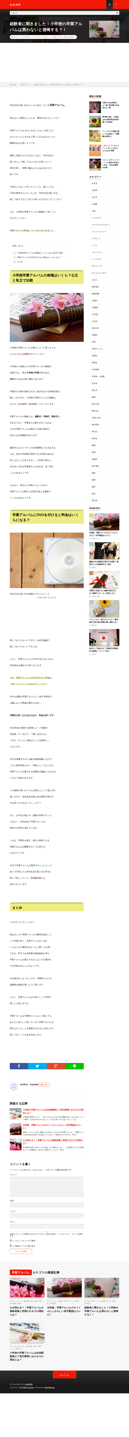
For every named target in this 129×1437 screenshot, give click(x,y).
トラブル (19, 1301)
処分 (34, 1346)
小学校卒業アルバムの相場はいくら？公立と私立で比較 (38, 253)
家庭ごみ (19, 1348)
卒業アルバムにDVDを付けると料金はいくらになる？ (37, 257)
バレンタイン (97, 251)
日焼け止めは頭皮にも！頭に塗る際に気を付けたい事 (110, 105)
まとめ (18, 262)
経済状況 (71, 37)
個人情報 (29, 1346)
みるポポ (28, 1384)
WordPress (50, 1388)
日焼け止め (96, 414)
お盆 (93, 210)
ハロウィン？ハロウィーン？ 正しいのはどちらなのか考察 (110, 148)
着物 (93, 441)
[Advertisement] (64, 62)
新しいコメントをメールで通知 (22, 1241)
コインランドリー (99, 231)
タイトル (52, 1301)
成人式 (94, 387)
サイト (12, 1222)
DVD (39, 37)
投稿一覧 (43, 1085)
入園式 (94, 298)
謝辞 (93, 468)
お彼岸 (94, 190)
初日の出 (95, 326)
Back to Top (64, 1375)
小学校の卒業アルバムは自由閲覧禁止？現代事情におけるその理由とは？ (27, 1356)
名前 (12, 1201)
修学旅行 (95, 285)
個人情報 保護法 (37, 1301)
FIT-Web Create (27, 1388)
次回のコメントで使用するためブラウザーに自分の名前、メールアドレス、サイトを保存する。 (46, 1235)
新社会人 (95, 407)
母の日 (94, 427)
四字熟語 (53, 1303)
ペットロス (96, 258)
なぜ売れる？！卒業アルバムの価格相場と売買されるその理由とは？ (27, 1311)
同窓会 (94, 359)
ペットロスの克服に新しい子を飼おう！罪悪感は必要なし (110, 133)
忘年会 (94, 380)
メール (13, 1211)
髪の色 (94, 495)
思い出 (60, 37)
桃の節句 (95, 420)
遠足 (93, 488)
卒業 (93, 339)
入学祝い (95, 312)
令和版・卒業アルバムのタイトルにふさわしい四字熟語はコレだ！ (64, 1311)
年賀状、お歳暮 (98, 373)
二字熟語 (60, 1301)
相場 (65, 37)
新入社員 (95, 400)
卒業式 (94, 353)
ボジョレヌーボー (99, 271)
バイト (94, 244)
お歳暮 (94, 204)
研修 (93, 447)
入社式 (94, 319)
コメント (13, 1175)
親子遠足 (95, 461)
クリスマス (96, 217)
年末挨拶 (95, 366)
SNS (13, 1301)
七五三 (94, 278)
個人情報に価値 (15, 1303)
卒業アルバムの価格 (49, 37)
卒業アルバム (29, 37)
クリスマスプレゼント (101, 224)
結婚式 (94, 454)
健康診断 (95, 292)
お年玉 (94, 183)
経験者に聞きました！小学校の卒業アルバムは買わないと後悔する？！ (101, 1311)
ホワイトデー (97, 265)
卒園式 (94, 332)
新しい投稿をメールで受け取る (22, 1246)
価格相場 (26, 1301)
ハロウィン (96, 237)
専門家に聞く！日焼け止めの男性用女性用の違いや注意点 (110, 119)
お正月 (94, 197)
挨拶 (93, 393)
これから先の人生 (18, 1346)
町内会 (94, 434)
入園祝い (95, 305)
